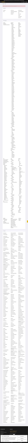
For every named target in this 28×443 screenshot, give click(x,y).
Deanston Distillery (5, 285)
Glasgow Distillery (20, 301)
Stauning (13, 164)
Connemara (12, 279)
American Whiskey (5, 160)
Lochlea (19, 340)
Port (18, 206)
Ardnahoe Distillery (20, 244)
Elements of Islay (13, 145)
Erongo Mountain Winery (21, 295)
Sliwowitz (19, 210)
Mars (12, 190)
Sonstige (12, 148)
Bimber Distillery (20, 260)
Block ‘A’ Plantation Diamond (14, 262)
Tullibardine (13, 56)
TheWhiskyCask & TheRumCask (5, 401)
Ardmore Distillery (13, 244)
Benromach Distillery (20, 258)
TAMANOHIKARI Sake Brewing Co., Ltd (13, 390)
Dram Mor (12, 291)
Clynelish (13, 32)
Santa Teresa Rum (5, 376)
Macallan (13, 48)
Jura (12, 131)
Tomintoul (4, 406)
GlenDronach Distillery (20, 306)
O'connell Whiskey (20, 358)
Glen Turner (12, 305)
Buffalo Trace (5, 169)
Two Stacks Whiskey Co (20, 407)
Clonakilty (19, 24)
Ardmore (13, 26)
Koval (4, 181)
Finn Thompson (5, 299)
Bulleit (5, 170)
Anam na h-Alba (12, 242)
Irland (19, 198)
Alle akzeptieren (22, 436)
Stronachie (13, 106)
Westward (5, 194)
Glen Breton (13, 194)
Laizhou (12, 162)
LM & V (19, 339)
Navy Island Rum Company (21, 354)
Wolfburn (13, 57)
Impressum (19, 17)
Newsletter (2, 434)
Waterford (19, 35)
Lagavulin (13, 119)
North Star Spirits (13, 358)
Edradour (19, 294)
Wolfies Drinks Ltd (5, 419)
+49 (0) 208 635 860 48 (13, 433)
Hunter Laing (4, 320)
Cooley (4, 280)
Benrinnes (13, 77)
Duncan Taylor (20, 292)
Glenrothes (13, 95)
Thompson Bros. (12, 401)
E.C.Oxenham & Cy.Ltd (5, 294)
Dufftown (12, 292)
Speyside (12, 70)
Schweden (12, 204)
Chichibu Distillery (20, 273)
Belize (19, 170)
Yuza (12, 192)
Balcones (5, 167)
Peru (19, 187)
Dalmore (13, 33)
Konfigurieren (22, 438)
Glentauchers (13, 96)
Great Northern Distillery (21, 311)
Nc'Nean (13, 50)
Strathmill (13, 105)
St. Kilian (13, 171)
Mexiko (20, 185)
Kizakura (4, 334)
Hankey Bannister (20, 312)
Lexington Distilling (5, 339)
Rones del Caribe (5, 372)
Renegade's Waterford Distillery (13, 368)
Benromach (13, 78)
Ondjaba (13, 197)
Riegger (12, 370)
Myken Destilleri (12, 354)
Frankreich (12, 180)
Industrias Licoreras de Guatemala (20, 321)
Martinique (20, 183)
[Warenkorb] (26, 2)
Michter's (5, 183)
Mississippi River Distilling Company (14, 351)
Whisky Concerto (5, 413)
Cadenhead (19, 269)
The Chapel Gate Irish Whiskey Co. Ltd (13, 395)
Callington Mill (12, 270)
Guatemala (20, 176)
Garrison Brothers (5, 301)
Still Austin (12, 387)
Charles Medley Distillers (13, 273)
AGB (18, 12)
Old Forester (5, 185)
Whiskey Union (20, 412)
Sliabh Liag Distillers (5, 381)
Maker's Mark (5, 182)
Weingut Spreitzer (13, 411)
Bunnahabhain (5, 269)
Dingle (19, 25)
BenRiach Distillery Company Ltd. (5, 258)
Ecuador (20, 172)
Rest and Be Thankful (5, 370)
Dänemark (12, 163)
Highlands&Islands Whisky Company (21, 316)
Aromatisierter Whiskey (5, 161)
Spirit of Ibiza (12, 383)
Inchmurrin (13, 46)
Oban (12, 51)
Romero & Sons (12, 371)
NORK (19, 357)
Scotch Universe (20, 377)
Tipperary (19, 33)
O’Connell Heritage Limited (6, 359)
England (12, 175)
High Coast (13, 205)
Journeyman (5, 179)
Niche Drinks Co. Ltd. (13, 357)
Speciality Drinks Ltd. (13, 382)
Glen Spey (4, 305)
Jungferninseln (20, 181)
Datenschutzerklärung (20, 11)
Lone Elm (4, 341)
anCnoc (12, 25)
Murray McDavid (5, 354)
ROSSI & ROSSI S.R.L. (13, 372)
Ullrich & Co (4, 408)
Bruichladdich (4, 268)
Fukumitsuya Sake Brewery (21, 300)
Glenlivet (13, 93)
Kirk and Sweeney (5, 333)
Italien (20, 199)
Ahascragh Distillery (20, 239)
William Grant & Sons (20, 417)
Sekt (19, 164)
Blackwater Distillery (20, 261)
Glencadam (4, 306)
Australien (12, 159)
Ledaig (12, 132)
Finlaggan (13, 117)
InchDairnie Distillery (20, 234)
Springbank (13, 126)
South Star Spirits (5, 382)
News (4, 11)
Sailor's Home (4, 375)
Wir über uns (12, 10)
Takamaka (19, 388)
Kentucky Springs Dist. (20, 330)
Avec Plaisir (19, 250)
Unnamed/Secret (13, 149)
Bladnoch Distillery (5, 262)
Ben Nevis (13, 30)
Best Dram (12, 260)
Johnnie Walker (13, 141)
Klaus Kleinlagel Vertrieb (13, 334)
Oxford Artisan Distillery (21, 362)
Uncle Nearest (5, 192)
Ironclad (12, 322)
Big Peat (12, 143)
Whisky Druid (12, 413)
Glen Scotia (13, 124)
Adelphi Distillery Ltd (13, 239)
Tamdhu (12, 107)
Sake (18, 159)
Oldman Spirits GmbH (5, 362)
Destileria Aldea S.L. (20, 285)
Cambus (12, 151)
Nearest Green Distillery (13, 355)
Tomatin (12, 55)
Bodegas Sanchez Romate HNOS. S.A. (6, 264)
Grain (11, 150)
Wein (18, 160)
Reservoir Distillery (20, 368)
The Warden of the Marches (6, 24)
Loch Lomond (13, 47)
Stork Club (13, 172)
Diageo (11, 288)
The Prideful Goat (5, 234)
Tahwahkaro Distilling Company (13, 234)
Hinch (19, 27)
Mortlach (13, 102)
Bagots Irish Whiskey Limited (6, 253)
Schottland (20, 200)
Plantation (19, 364)
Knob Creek (5, 180)
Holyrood (12, 318)
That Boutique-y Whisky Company (21, 393)
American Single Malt (5, 159)
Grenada (20, 174)
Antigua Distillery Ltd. (13, 243)
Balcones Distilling (20, 253)
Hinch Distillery (5, 318)
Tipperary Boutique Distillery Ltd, (20, 403)
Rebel (4, 187)
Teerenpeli (13, 179)
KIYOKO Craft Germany (20, 333)
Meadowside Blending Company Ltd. (13, 348)
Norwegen (12, 202)
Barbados (20, 169)
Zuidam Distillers (13, 422)
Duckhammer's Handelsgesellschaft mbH (6, 292)
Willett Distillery (12, 417)
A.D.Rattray (19, 237)
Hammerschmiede (13, 312)
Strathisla (13, 104)
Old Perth (13, 146)
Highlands (12, 23)
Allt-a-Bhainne (13, 72)
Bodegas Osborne (20, 262)
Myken (12, 203)
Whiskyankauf (12, 12)
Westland (5, 193)
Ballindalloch (4, 254)
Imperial (12, 97)
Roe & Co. (19, 370)
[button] (22, 2)
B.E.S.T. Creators (12, 252)
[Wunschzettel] (25, 2)
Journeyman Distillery (13, 329)
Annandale (13, 59)
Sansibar (19, 375)
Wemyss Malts (19, 411)
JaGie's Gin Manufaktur (5, 326)
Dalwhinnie (13, 34)
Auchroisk (13, 73)
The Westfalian (13, 173)
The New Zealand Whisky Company (13, 398)
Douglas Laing (4, 291)
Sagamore (5, 190)
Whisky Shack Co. (20, 413)
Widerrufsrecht (20, 10)
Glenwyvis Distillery (13, 310)
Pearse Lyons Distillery (5, 363)
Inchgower (13, 98)
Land (19, 161)
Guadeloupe (20, 175)
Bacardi (19, 252)
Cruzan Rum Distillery (5, 284)
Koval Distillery (12, 335)
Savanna (4, 377)
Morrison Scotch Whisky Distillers (21, 351)
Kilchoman (13, 118)
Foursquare (12, 300)
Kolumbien (20, 182)
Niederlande (12, 200)
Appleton (19, 243)
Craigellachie (13, 83)
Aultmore (13, 74)
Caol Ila (19, 270)
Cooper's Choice (12, 280)
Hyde (18, 28)
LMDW (4, 340)
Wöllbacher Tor (12, 419)
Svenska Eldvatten (13, 388)
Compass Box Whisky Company (20, 278)
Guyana (20, 177)
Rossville (19, 372)
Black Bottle (4, 261)
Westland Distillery (13, 412)
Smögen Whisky (20, 381)
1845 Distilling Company (6, 237)
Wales (11, 215)
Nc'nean (4, 355)
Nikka (12, 191)
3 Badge (12, 237)
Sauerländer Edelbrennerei (13, 169)
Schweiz (20, 202)
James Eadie (12, 326)
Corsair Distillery (20, 280)
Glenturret (13, 45)
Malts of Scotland (20, 345)
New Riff (5, 184)
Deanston (13, 35)
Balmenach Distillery (20, 254)
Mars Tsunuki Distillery (20, 346)
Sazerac (5, 191)
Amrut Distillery (5, 242)
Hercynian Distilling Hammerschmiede (14, 167)
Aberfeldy (13, 24)
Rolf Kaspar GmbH (5, 371)
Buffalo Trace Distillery (13, 268)
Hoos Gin (4, 319)
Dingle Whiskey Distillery (21, 288)
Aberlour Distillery (5, 239)
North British (13, 155)
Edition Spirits (12, 294)
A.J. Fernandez (12, 238)
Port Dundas (13, 156)
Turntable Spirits (13, 407)
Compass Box (13, 144)
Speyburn (13, 103)
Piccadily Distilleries (13, 364)
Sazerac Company (13, 377)
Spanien (20, 203)
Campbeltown (12, 123)
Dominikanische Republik (21, 171)
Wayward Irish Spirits (5, 411)
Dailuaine (13, 84)
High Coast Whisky (20, 315)
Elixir (3, 295)
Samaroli (12, 375)
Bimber (12, 176)
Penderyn (13, 216)
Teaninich (13, 54)
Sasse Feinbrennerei (13, 376)
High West (4, 316)
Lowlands (12, 58)
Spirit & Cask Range (5, 383)
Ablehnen (22, 440)
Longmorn (13, 100)
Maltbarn (4, 345)
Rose (19, 162)
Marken (4, 164)
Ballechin (13, 29)
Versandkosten (20, 16)
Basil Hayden (5, 168)
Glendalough (19, 26)
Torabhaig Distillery (13, 406)
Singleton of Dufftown (14, 53)
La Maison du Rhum (20, 335)
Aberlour (13, 71)
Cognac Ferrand (5, 277)
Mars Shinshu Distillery (13, 346)
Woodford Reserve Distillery (21, 419)
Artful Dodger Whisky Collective (20, 246)
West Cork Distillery (5, 412)
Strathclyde (13, 69)
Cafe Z (4, 270)
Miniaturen (20, 218)
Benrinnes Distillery (13, 258)
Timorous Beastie (13, 147)
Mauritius (20, 184)
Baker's (5, 166)
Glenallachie (19, 305)
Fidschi (20, 173)
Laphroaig (13, 120)
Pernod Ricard (4, 364)
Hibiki (11, 315)
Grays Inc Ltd (12, 311)
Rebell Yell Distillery (5, 368)
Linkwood (13, 99)
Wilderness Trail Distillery (6, 417)
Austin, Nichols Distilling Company (13, 250)
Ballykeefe (19, 23)
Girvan (12, 153)
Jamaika (20, 180)
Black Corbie (12, 261)
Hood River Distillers (20, 318)
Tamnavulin (13, 108)
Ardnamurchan (13, 27)
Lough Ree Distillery (13, 341)
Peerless (5, 186)
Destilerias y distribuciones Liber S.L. (21, 287)
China (11, 161)
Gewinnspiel (4, 23)
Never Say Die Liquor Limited (20, 355)
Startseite (4, 10)
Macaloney (13, 195)
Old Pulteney (13, 52)
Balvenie (13, 75)
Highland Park (13, 129)
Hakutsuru (4, 312)
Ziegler (12, 174)
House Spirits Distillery (20, 319)
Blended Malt (12, 142)
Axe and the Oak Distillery (6, 252)
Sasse (19, 208)
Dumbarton (13, 152)
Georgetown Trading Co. (13, 301)
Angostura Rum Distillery (21, 242)
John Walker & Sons (20, 328)
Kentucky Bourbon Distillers (14, 330)
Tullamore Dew (20, 34)
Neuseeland (12, 198)
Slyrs (12, 170)
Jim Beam (12, 328)
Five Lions (12, 299)
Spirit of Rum (19, 383)
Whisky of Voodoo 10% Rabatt (13, 226)
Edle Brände (19, 207)
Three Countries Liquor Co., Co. (6, 403)
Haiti (19, 178)
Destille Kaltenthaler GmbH (6, 288)
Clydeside (12, 276)
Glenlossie (13, 94)
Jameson (19, 29)
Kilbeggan (19, 30)
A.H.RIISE (4, 238)
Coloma (11, 277)
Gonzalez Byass (20, 310)
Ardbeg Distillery (5, 244)
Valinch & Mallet (12, 408)
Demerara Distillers (13, 285)
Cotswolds (13, 177)
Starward (13, 160)
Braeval (12, 79)
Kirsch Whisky (12, 333)
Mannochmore (5, 346)
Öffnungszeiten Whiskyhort (14, 11)
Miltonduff (13, 101)
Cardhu (12, 81)
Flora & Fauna (19, 299)
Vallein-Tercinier (20, 408)
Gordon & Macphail (5, 311)
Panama (20, 186)
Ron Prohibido (19, 371)
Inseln (11, 127)
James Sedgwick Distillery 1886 (21, 326)
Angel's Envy (5, 165)
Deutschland (12, 166)
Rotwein (20, 163)
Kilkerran (13, 125)
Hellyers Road (13, 214)
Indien (20, 179)
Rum (18, 166)
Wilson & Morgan (13, 418)
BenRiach (13, 76)
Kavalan (4, 330)
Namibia (12, 196)
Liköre (19, 205)
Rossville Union (5, 189)
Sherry (19, 211)
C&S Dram (12, 269)
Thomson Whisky (20, 401)
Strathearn (4, 388)
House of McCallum (13, 319)
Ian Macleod (12, 320)
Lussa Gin (19, 341)
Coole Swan (19, 279)
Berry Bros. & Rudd (5, 260)
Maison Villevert (5, 344)
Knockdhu (4, 335)
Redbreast (19, 31)
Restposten (12, 227)
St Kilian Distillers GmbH (13, 386)
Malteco (12, 345)
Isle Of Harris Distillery (20, 322)
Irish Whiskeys (5, 322)
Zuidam (12, 201)
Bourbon (4, 163)
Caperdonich (13, 80)
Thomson (13, 199)
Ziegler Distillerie (5, 422)
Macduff (12, 49)
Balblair (12, 28)
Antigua (20, 167)
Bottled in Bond (5, 162)
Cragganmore (13, 82)
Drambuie (19, 291)
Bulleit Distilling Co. (20, 268)
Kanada (12, 193)
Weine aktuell (20, 165)
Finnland (12, 178)
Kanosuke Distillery (20, 329)
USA (19, 204)
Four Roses (4, 300)
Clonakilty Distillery (5, 276)
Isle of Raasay (13, 130)
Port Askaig (13, 121)
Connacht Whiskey (5, 279)
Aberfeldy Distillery (20, 238)
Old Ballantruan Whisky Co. (21, 359)
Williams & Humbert (5, 418)
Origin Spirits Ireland (13, 362)
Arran (12, 128)
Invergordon (13, 154)
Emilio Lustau (12, 295)
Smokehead (13, 122)
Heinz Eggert (4, 315)
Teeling (19, 32)
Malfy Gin (19, 344)
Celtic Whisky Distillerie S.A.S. (5, 273)
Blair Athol (13, 31)
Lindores (12, 339)
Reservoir (5, 188)
